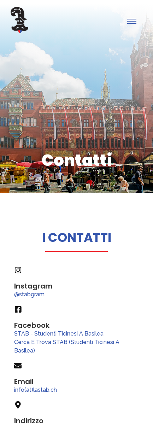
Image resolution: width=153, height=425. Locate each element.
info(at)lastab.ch (35, 389)
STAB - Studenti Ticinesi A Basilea (59, 333)
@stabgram (29, 294)
